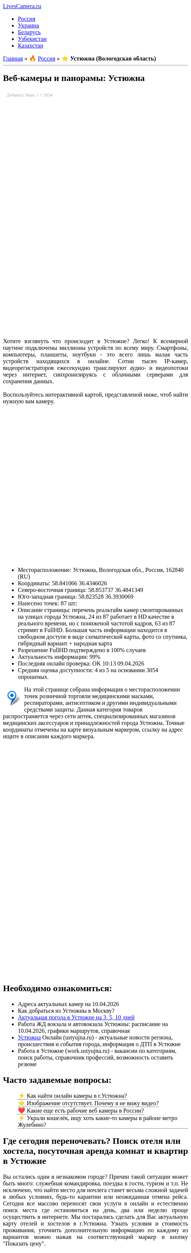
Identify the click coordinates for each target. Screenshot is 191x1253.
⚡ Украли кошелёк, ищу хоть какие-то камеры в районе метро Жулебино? (97, 1121)
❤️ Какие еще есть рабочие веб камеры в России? (81, 1110)
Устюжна (29, 1037)
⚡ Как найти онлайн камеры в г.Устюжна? (72, 1096)
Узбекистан (32, 39)
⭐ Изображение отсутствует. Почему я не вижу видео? (88, 1103)
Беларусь (29, 32)
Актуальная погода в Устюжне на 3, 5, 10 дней (76, 1017)
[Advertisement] (95, 273)
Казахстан (30, 45)
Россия (26, 19)
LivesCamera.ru (22, 6)
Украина (28, 25)
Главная (13, 58)
